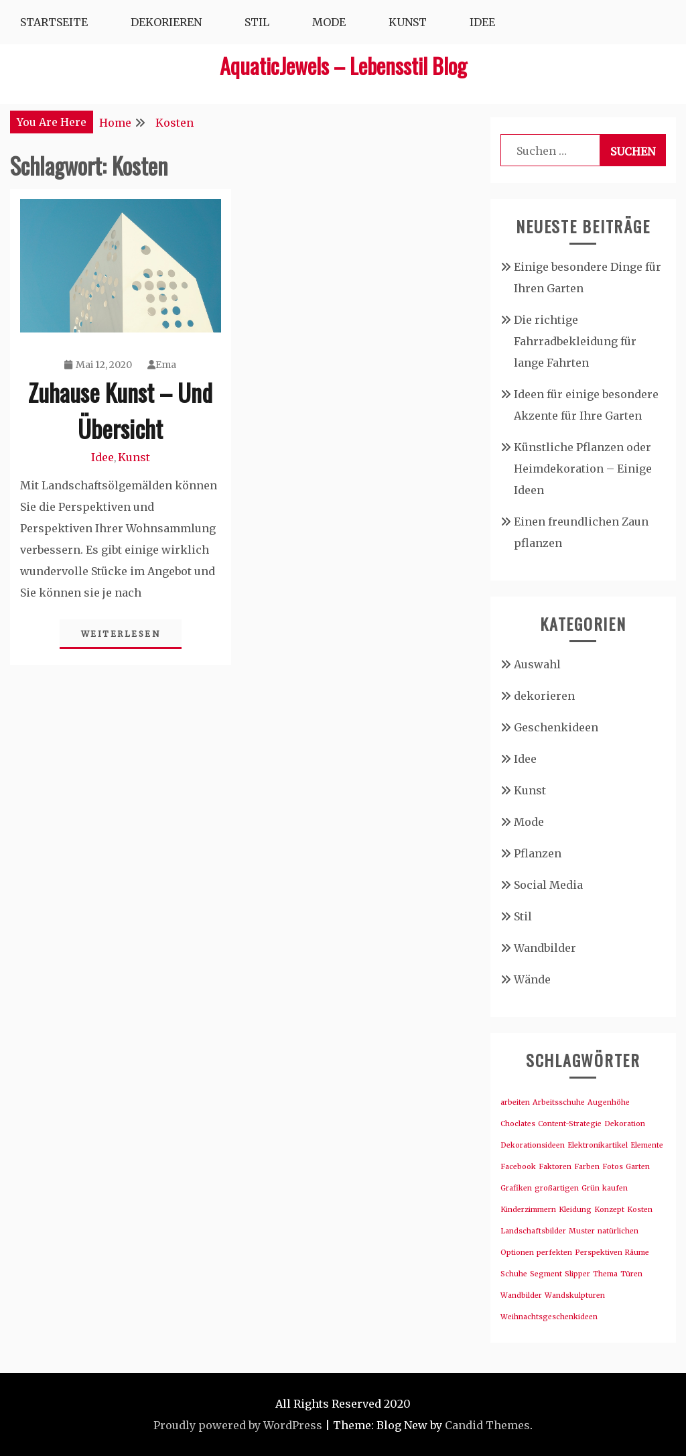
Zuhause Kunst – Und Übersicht (120, 410)
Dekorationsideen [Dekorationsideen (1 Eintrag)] (532, 1145)
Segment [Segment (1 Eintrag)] (546, 1274)
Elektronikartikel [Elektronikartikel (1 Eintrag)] (597, 1145)
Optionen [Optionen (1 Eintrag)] (517, 1252)
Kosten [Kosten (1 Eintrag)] (640, 1209)
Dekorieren (166, 22)
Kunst (408, 22)
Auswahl (537, 664)
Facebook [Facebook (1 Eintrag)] (518, 1166)
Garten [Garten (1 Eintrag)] (638, 1166)
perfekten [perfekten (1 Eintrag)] (554, 1252)
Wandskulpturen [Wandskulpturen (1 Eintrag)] (575, 1295)
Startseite (54, 22)
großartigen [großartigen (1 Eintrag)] (557, 1188)
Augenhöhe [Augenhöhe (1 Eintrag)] (609, 1102)
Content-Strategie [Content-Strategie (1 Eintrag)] (570, 1123)
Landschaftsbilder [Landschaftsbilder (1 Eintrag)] (533, 1231)
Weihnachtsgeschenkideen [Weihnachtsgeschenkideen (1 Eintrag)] (549, 1317)
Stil (257, 22)
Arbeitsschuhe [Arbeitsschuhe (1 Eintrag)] (559, 1102)
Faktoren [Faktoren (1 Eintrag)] (555, 1166)
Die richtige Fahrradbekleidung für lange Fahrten (575, 341)
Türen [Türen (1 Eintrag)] (631, 1274)
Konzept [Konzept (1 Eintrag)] (609, 1209)
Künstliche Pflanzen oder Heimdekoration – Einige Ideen (583, 468)
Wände (532, 979)
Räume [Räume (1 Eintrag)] (637, 1252)
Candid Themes (487, 1425)
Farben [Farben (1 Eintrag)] (587, 1166)
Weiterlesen (121, 634)
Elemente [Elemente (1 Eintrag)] (646, 1145)
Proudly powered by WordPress (237, 1425)
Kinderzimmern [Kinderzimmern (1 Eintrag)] (528, 1209)
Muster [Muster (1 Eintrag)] (582, 1231)
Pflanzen (537, 853)
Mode (329, 22)
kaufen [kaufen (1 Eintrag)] (615, 1188)
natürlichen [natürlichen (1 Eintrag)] (618, 1231)
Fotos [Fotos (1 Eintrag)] (612, 1166)
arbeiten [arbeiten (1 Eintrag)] (515, 1102)
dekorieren (544, 696)
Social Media (548, 885)
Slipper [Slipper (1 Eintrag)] (577, 1274)
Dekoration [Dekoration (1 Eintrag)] (624, 1123)
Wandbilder (545, 948)
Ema (161, 365)
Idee (482, 22)
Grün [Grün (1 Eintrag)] (590, 1188)
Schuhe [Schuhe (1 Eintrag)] (513, 1274)
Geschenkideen (556, 727)
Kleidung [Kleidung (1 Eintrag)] (575, 1209)
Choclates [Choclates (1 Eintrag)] (517, 1123)
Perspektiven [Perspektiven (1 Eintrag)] (598, 1252)
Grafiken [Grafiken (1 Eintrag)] (516, 1188)
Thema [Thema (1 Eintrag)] (605, 1274)
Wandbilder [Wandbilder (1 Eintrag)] (521, 1295)
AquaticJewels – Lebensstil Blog (343, 65)
